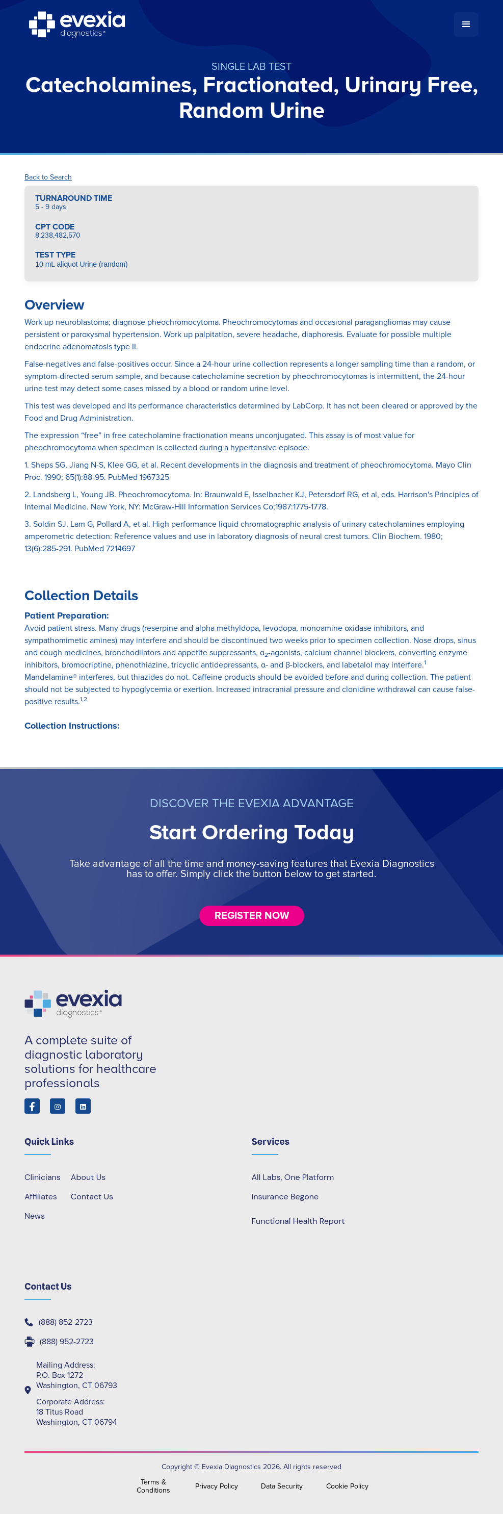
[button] (466, 24)
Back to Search (48, 177)
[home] (239, 24)
